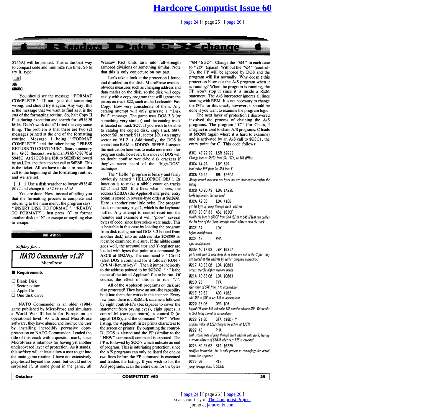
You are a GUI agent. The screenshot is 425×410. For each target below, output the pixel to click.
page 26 (234, 22)
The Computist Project (229, 399)
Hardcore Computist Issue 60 (212, 7)
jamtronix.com (221, 404)
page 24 (191, 22)
